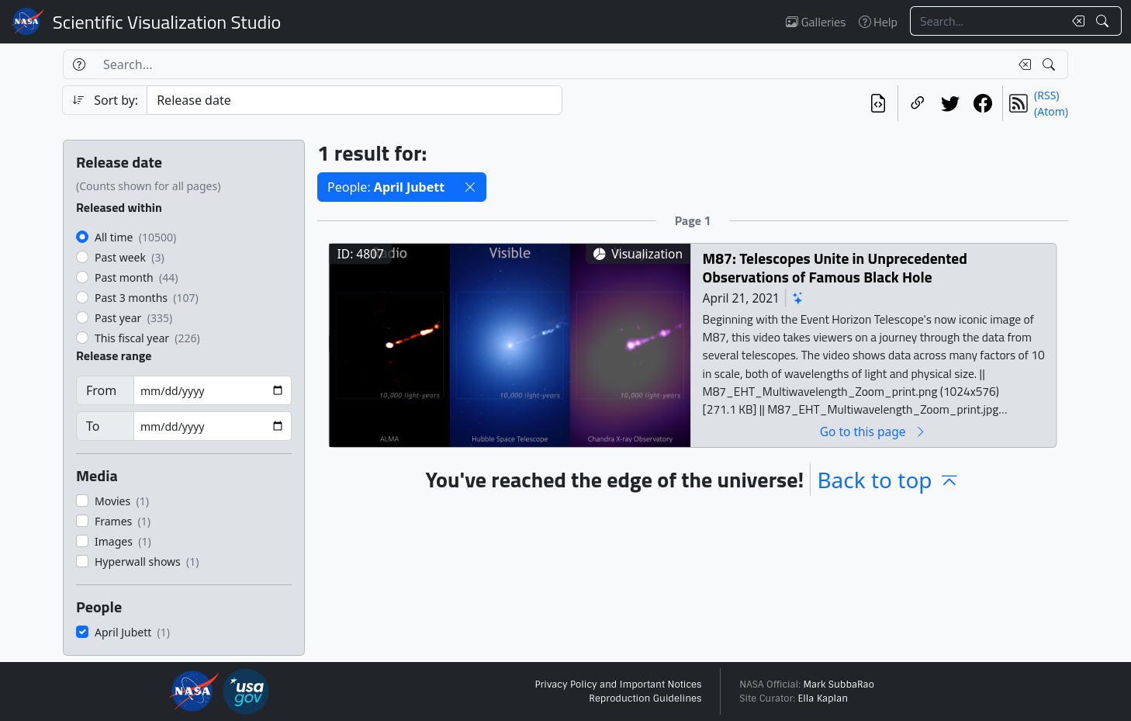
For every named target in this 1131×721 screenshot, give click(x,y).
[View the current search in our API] (878, 103)
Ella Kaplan (823, 698)
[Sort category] (354, 100)
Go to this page (873, 431)
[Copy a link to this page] (917, 103)
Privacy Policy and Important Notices (617, 684)
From (101, 390)
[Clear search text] (1075, 21)
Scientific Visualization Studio (167, 22)
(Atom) (1051, 111)
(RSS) (1046, 95)
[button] (470, 187)
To (92, 426)
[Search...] (987, 21)
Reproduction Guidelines (645, 698)
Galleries (816, 21)
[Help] (79, 64)
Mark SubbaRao (838, 684)
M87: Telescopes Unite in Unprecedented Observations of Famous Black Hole (835, 267)
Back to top (888, 479)
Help (878, 21)
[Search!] (1104, 21)
